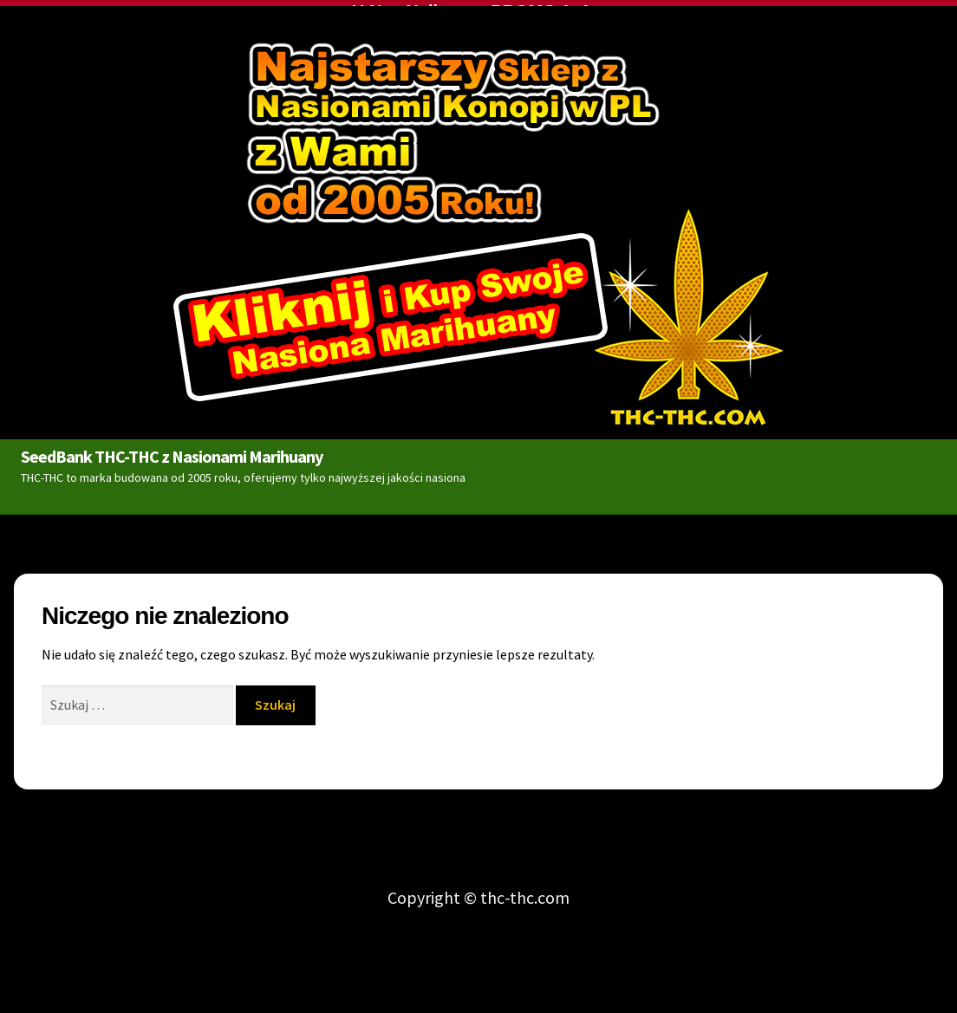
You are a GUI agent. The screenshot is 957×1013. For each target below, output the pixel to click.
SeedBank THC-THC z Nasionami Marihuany (171, 453)
